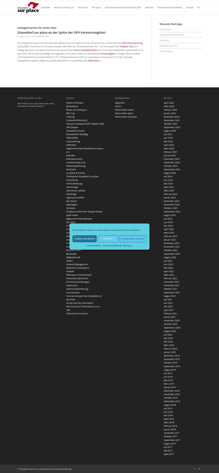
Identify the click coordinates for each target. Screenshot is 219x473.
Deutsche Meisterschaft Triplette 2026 (85, 123)
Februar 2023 (170, 236)
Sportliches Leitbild (75, 190)
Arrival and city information (79, 303)
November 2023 (172, 204)
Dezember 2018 (171, 390)
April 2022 (169, 271)
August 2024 (170, 172)
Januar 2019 (170, 387)
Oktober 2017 (170, 436)
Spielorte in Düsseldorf (77, 267)
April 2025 (169, 144)
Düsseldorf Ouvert (75, 130)
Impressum (127, 245)
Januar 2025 (170, 155)
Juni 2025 (168, 137)
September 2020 (172, 327)
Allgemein (120, 102)
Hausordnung (73, 141)
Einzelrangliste (108, 53)
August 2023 (170, 215)
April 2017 (169, 454)
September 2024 (172, 169)
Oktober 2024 (170, 165)
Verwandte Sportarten (77, 278)
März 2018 (169, 422)
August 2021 (170, 296)
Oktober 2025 (170, 123)
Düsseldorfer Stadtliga (77, 134)
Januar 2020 (170, 352)
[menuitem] (45, 7)
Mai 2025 (168, 141)
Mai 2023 (168, 225)
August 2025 (170, 130)
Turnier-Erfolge (165, 29)
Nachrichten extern (124, 109)
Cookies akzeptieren (84, 238)
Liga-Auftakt (164, 40)
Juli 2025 (168, 134)
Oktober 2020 (170, 324)
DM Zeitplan (72, 127)
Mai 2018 (168, 415)
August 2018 (170, 404)
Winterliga (71, 194)
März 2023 (169, 232)
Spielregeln (71, 204)
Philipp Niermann (42, 36)
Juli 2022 (168, 260)
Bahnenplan (72, 106)
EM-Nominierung (166, 51)
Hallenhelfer (72, 137)
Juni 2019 (168, 376)
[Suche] (199, 7)
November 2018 (172, 394)
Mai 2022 (168, 267)
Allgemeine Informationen (79, 218)
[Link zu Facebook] (194, 468)
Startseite (71, 169)
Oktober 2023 (170, 208)
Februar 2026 (170, 109)
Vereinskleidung (74, 183)
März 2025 (169, 148)
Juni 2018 (168, 411)
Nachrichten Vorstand (126, 116)
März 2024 (169, 190)
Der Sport (71, 222)
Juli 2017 (168, 447)
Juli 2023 (168, 218)
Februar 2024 (170, 194)
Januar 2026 (170, 113)
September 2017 (172, 440)
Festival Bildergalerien (77, 264)
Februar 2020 (170, 348)
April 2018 (169, 418)
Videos (69, 260)
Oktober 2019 (170, 362)
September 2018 (172, 401)
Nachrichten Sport (124, 113)
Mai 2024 (168, 183)
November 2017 (172, 432)
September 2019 (172, 366)
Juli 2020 (168, 334)
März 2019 (169, 383)
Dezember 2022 (171, 243)
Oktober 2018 (170, 397)
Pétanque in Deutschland (78, 274)
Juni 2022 (168, 264)
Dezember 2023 (171, 201)
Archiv (118, 106)
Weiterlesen (95, 60)
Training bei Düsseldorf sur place (82, 176)
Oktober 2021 (170, 288)
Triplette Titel (126, 46)
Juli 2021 (168, 299)
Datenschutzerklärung (111, 245)
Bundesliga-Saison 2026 (168, 46)
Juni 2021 (168, 303)
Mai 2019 (168, 380)
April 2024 (169, 187)
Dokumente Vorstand (77, 313)
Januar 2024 (170, 197)
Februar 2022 (170, 278)
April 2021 (169, 310)
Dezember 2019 (171, 355)
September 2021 (172, 292)
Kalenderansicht (74, 158)
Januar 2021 (170, 317)
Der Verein (71, 201)
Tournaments (73, 292)
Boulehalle (71, 253)
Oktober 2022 (170, 250)
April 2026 (169, 102)
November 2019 (172, 359)
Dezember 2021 (171, 281)
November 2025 (172, 120)
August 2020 (170, 331)
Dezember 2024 (171, 158)
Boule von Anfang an (76, 109)
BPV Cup (70, 113)
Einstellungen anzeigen (133, 238)
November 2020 (172, 320)
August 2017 (170, 443)
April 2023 (169, 229)
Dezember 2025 (171, 116)
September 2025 (172, 127)
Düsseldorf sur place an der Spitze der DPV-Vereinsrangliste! (61, 32)
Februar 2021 (170, 313)
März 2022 (169, 274)
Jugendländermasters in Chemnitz (172, 35)
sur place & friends (75, 172)
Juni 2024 (168, 180)
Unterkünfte (72, 180)
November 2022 (172, 246)
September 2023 (172, 211)
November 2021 (172, 285)
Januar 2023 (170, 239)
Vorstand (70, 208)
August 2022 (170, 257)
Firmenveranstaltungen (77, 281)
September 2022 (172, 253)
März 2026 (169, 106)
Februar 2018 (170, 425)
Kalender (70, 155)
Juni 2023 (168, 222)
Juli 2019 (168, 373)
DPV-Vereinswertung (132, 43)
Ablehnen (108, 238)
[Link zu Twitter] (199, 468)
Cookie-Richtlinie (94, 245)
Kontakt (70, 271)
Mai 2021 (168, 306)
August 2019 (170, 369)
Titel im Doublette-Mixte (85, 50)
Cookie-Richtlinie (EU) (76, 120)
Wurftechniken (73, 250)
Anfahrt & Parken (74, 102)
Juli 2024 (168, 176)
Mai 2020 (168, 341)
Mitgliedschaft (73, 257)
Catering (70, 116)
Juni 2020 (168, 338)
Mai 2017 (168, 450)
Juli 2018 (168, 408)
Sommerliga (72, 187)
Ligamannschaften (75, 197)
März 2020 (169, 345)
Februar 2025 (170, 151)
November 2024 (172, 162)
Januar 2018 (170, 429)
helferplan (71, 144)
